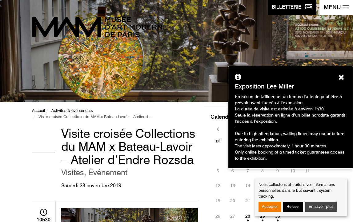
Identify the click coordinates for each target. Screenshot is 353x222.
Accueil (38, 111)
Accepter (270, 207)
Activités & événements (72, 111)
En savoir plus (321, 207)
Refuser (293, 207)
